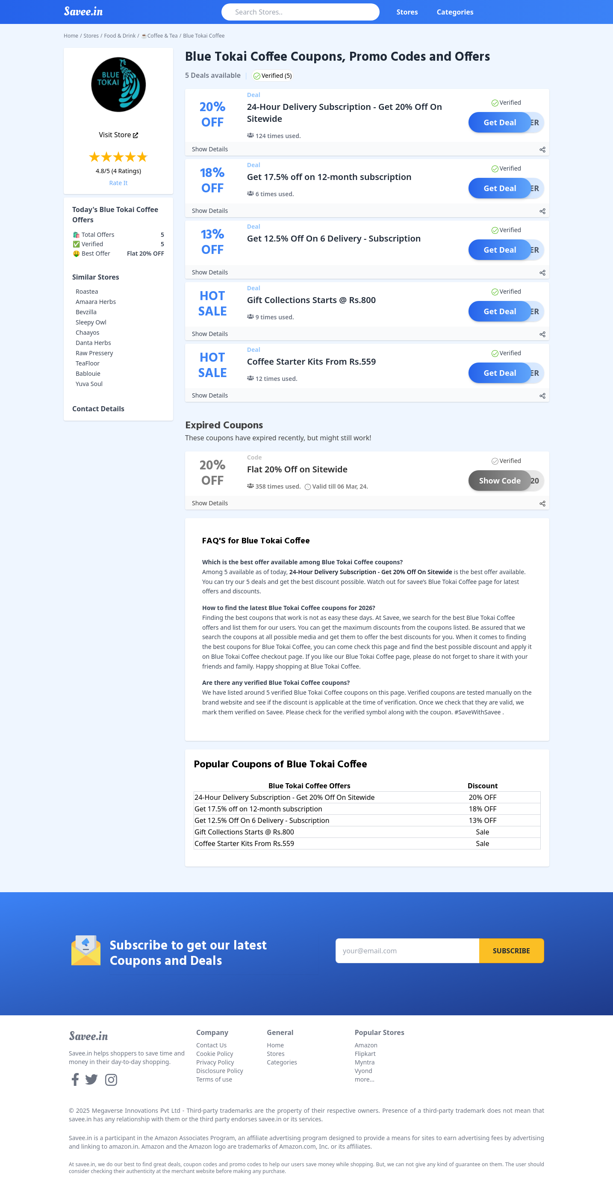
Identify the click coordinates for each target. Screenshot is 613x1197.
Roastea (87, 291)
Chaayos (88, 332)
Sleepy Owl (91, 322)
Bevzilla (86, 312)
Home (71, 35)
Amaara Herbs (96, 302)
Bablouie (88, 373)
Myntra (365, 1062)
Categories (455, 12)
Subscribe (511, 950)
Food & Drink (120, 35)
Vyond (363, 1071)
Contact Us (211, 1045)
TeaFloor (88, 363)
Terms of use (214, 1079)
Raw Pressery (94, 353)
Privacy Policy (215, 1062)
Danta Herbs (93, 343)
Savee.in (88, 1036)
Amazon (366, 1045)
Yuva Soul (89, 384)
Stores (407, 12)
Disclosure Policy (219, 1071)
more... (364, 1079)
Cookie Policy (214, 1054)
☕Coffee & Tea (159, 35)
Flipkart (365, 1054)
